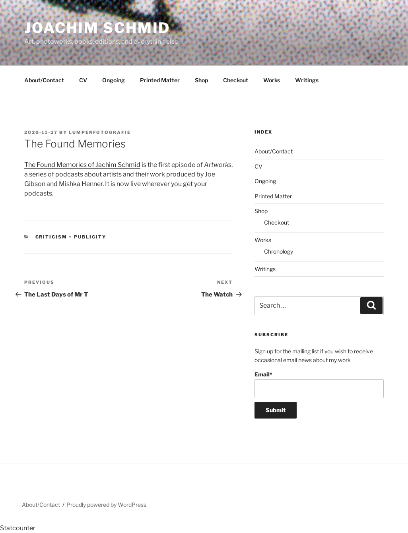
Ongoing (113, 80)
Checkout (235, 80)
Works (271, 80)
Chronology (278, 251)
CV (83, 80)
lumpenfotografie (100, 132)
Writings (307, 80)
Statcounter (17, 528)
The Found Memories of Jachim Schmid (82, 165)
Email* (319, 384)
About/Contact (44, 80)
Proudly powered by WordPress (106, 504)
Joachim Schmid (97, 28)
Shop (201, 80)
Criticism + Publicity (71, 237)
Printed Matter (160, 80)
